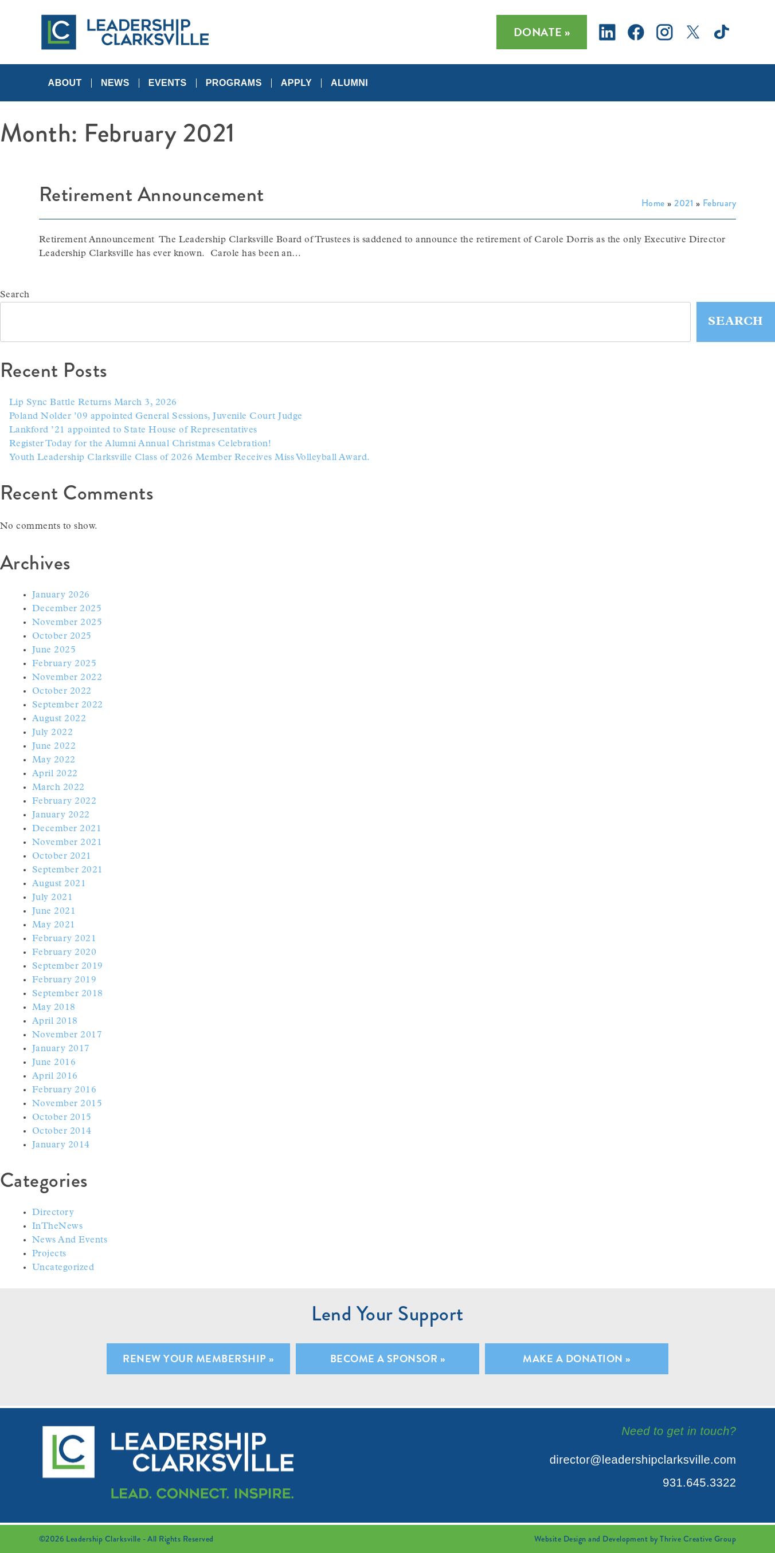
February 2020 (64, 952)
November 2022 (67, 677)
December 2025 (66, 609)
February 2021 (64, 938)
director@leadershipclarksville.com (643, 1459)
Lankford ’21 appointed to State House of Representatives (133, 430)
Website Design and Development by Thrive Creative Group (635, 1538)
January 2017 (61, 1048)
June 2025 (54, 650)
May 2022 (54, 760)
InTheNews (57, 1226)
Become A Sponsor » (387, 1358)
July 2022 (52, 732)
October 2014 (62, 1131)
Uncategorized (63, 1267)
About (65, 83)
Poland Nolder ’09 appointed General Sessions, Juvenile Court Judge (156, 416)
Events (167, 83)
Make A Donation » (576, 1358)
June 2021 (54, 911)
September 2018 (67, 993)
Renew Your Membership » (198, 1358)
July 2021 (52, 897)
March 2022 (58, 787)
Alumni (349, 83)
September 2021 (67, 870)
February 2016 (64, 1090)
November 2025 (67, 622)
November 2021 (67, 842)
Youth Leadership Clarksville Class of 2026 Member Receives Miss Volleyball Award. (189, 457)
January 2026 (61, 595)
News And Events (69, 1240)
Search (15, 295)
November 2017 (67, 1035)
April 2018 (55, 1021)
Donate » (542, 32)
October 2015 (62, 1117)
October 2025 (62, 636)
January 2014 (61, 1145)
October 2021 (62, 856)
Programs (234, 83)
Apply (296, 83)
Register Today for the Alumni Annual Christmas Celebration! (140, 444)
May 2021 (54, 925)
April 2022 (55, 774)
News (115, 83)
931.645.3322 (699, 1482)
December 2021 (66, 828)
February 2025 (64, 664)
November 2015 (67, 1103)
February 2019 (64, 980)
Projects (49, 1254)
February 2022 (64, 801)
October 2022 (62, 691)
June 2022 (54, 746)
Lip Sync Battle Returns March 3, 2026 (93, 402)
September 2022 (67, 705)
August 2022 (59, 719)
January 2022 (61, 815)
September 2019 (67, 966)
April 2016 (55, 1076)
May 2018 (54, 1007)
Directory (53, 1212)
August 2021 (59, 883)
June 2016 (54, 1062)
